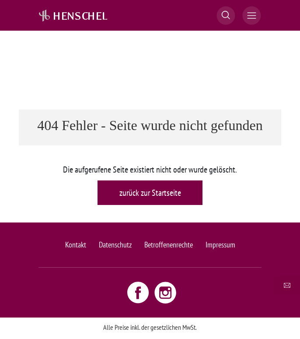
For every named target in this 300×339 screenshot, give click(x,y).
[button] (225, 15)
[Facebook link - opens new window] (139, 292)
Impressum (220, 245)
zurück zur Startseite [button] (150, 192)
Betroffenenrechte (168, 245)
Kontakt (75, 245)
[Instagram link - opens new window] (165, 292)
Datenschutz (115, 245)
